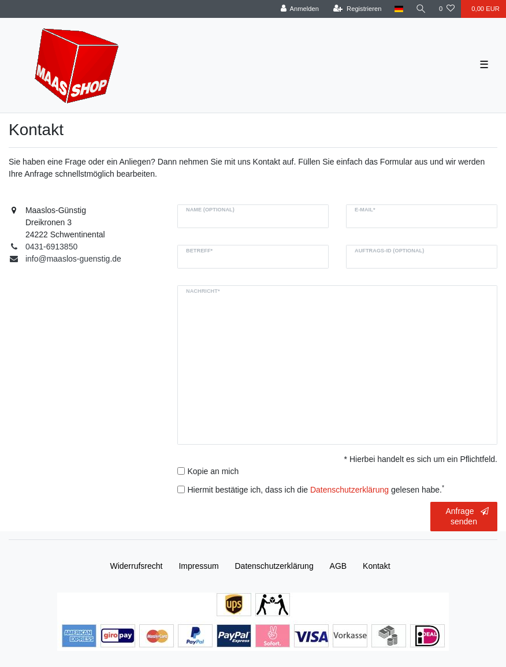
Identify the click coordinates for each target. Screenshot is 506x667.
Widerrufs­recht (136, 566)
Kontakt (376, 566)
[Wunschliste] (447, 9)
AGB (338, 566)
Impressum (198, 566)
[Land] (399, 9)
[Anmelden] (299, 9)
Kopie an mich (213, 471)
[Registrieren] (357, 9)
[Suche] (421, 9)
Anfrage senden (467, 516)
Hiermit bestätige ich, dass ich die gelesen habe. (315, 489)
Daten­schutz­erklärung (274, 566)
